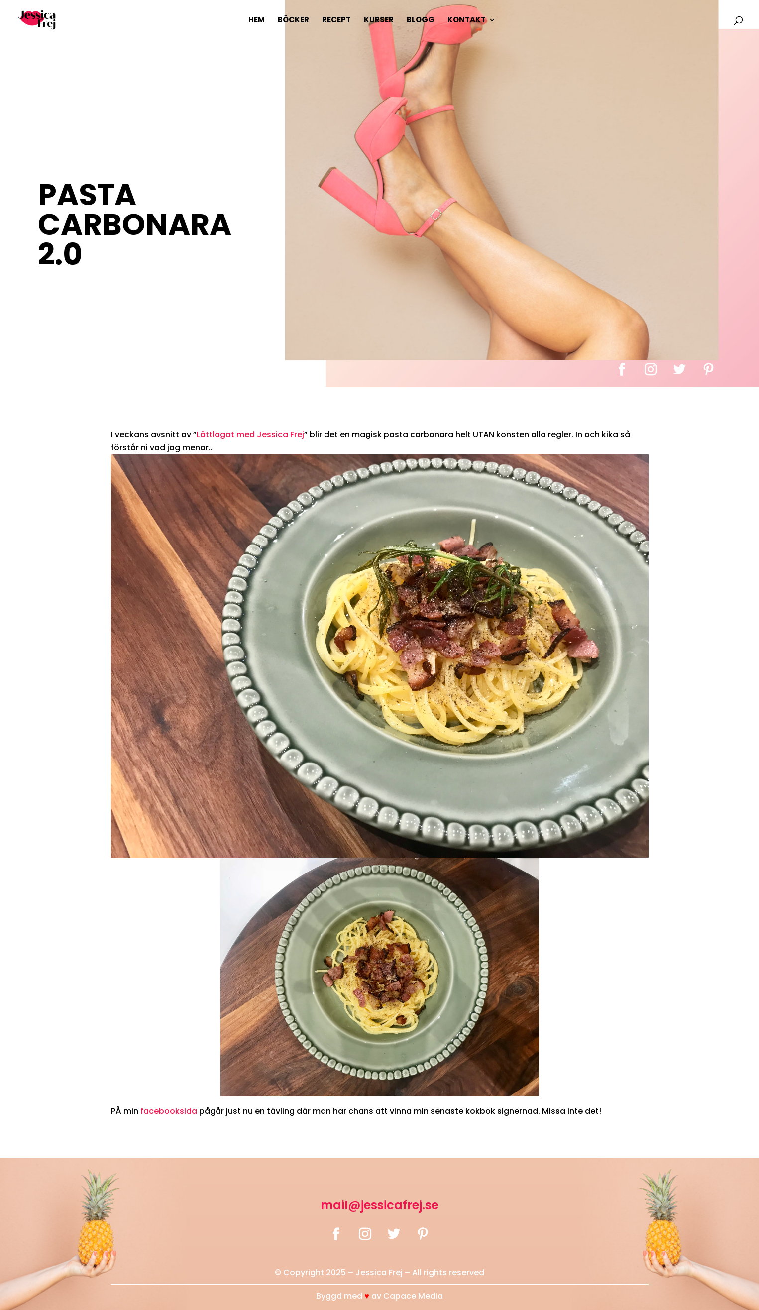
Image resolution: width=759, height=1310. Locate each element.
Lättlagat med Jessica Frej (250, 434)
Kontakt (466, 20)
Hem (256, 20)
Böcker (293, 20)
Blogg (420, 20)
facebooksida (168, 1111)
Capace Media (413, 1296)
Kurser (379, 20)
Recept (336, 20)
